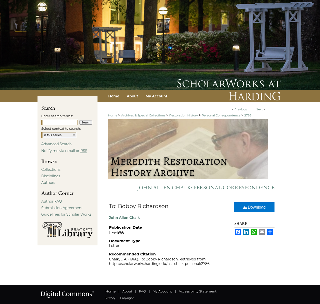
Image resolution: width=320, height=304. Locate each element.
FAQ (142, 291)
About (127, 291)
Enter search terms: (57, 116)
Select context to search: (61, 128)
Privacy (110, 298)
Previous (240, 109)
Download (254, 207)
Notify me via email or (64, 150)
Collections (50, 169)
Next (259, 109)
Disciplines (50, 176)
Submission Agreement (62, 208)
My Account (162, 291)
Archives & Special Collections (143, 115)
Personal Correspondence (221, 115)
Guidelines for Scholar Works (66, 214)
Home (112, 115)
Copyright (127, 298)
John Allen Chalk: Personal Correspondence (205, 187)
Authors (48, 182)
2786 (248, 115)
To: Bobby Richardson (138, 206)
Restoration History (183, 115)
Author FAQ (51, 201)
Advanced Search (56, 144)
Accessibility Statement (197, 291)
